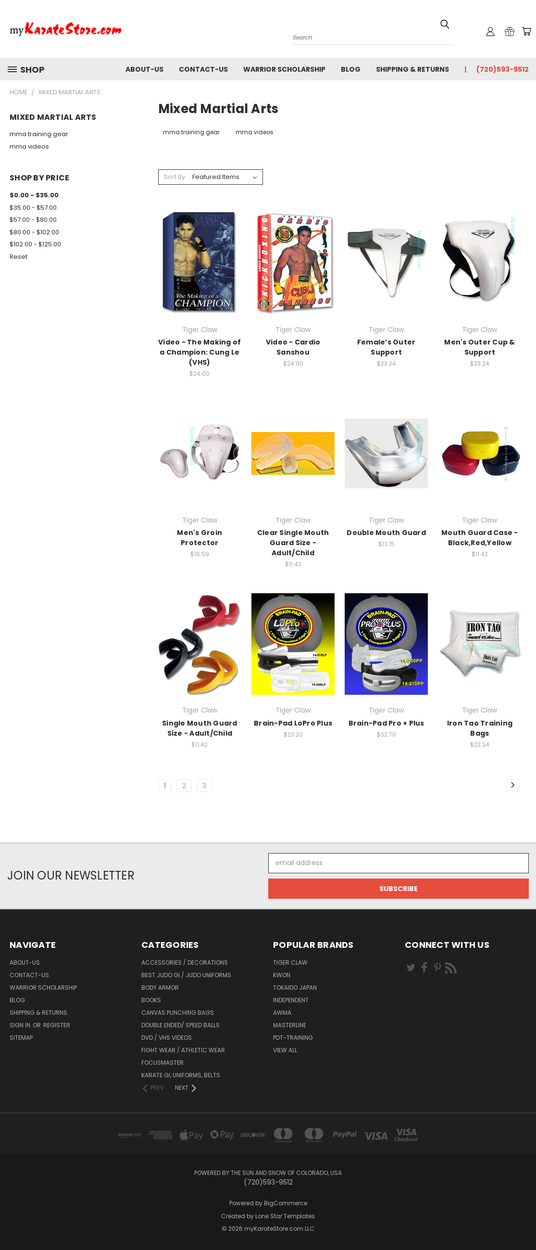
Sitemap (21, 1037)
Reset (18, 256)
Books (151, 1000)
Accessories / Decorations (184, 962)
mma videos (29, 146)
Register (56, 1025)
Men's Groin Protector (199, 538)
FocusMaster (162, 1063)
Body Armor (160, 987)
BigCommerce (285, 1203)
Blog (351, 69)
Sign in (21, 1025)
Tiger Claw (290, 962)
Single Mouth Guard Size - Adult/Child (199, 728)
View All (285, 1050)
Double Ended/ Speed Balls (180, 1025)
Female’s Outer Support (386, 347)
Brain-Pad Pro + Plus (386, 723)
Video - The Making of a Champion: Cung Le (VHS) (199, 352)
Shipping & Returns (412, 69)
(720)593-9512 (502, 69)
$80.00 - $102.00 (34, 232)
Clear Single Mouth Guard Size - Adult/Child (293, 543)
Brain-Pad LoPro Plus (293, 723)
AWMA (282, 1012)
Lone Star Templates (285, 1216)
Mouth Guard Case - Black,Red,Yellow (479, 538)
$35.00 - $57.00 (33, 207)
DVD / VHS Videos (166, 1037)
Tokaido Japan (295, 987)
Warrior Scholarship (284, 69)
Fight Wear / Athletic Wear (183, 1050)
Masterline (289, 1025)
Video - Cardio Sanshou (293, 347)
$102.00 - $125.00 (35, 244)
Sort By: (175, 176)
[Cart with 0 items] (526, 31)
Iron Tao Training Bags (479, 728)
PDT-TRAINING (293, 1037)
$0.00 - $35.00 (34, 195)
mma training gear (39, 134)
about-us (144, 69)
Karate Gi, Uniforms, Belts (180, 1075)
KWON (281, 975)
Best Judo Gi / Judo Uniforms (186, 975)
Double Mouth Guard (386, 532)
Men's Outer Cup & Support (479, 347)
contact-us (203, 69)
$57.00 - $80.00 (33, 219)
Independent (291, 1000)
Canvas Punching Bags (177, 1012)
